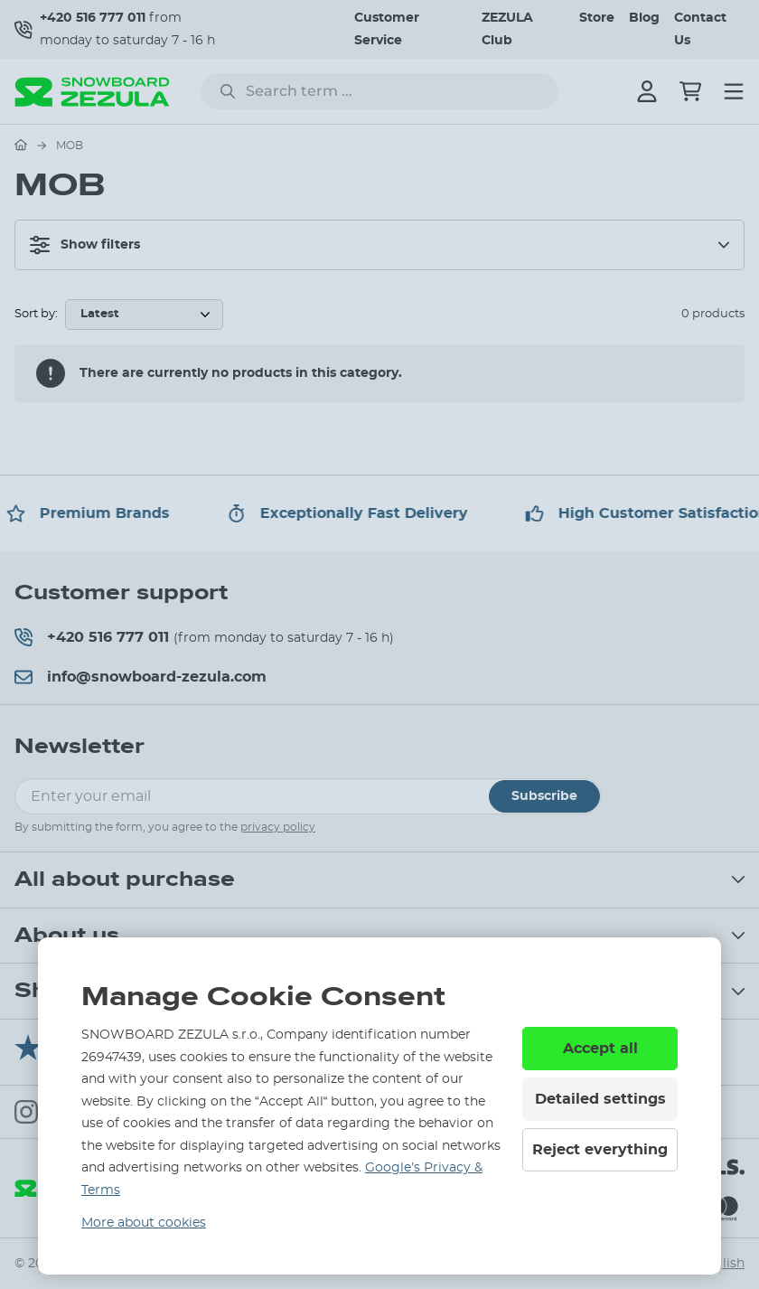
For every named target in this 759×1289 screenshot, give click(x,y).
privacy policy (277, 827)
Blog (644, 18)
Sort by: (36, 314)
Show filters (85, 245)
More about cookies (143, 1223)
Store (596, 18)
